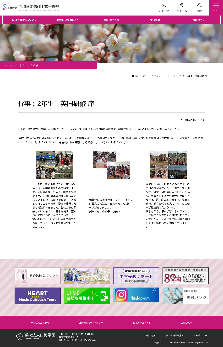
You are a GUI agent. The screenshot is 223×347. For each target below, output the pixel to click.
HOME (135, 76)
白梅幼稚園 (186, 322)
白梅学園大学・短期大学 (91, 322)
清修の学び (199, 19)
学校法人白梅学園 (40, 322)
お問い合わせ (151, 335)
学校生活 (155, 19)
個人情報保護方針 (175, 335)
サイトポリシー (199, 335)
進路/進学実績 (111, 19)
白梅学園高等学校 (142, 322)
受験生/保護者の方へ (67, 19)
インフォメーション (160, 76)
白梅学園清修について (24, 19)
